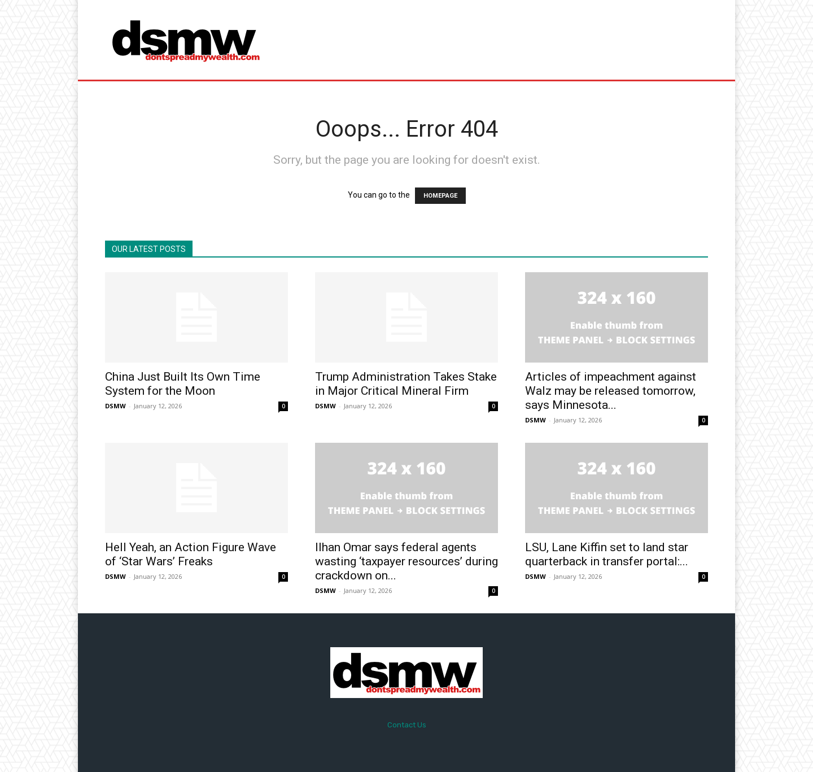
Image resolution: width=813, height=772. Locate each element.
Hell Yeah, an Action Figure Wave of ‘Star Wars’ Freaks (190, 554)
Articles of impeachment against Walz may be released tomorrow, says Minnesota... (610, 391)
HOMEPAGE (440, 195)
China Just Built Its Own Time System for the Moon (182, 384)
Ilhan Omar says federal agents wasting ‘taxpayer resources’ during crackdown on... (406, 561)
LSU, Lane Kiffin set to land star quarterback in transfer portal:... (606, 554)
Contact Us (406, 725)
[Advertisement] (500, 39)
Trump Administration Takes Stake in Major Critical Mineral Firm (406, 384)
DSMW (115, 406)
